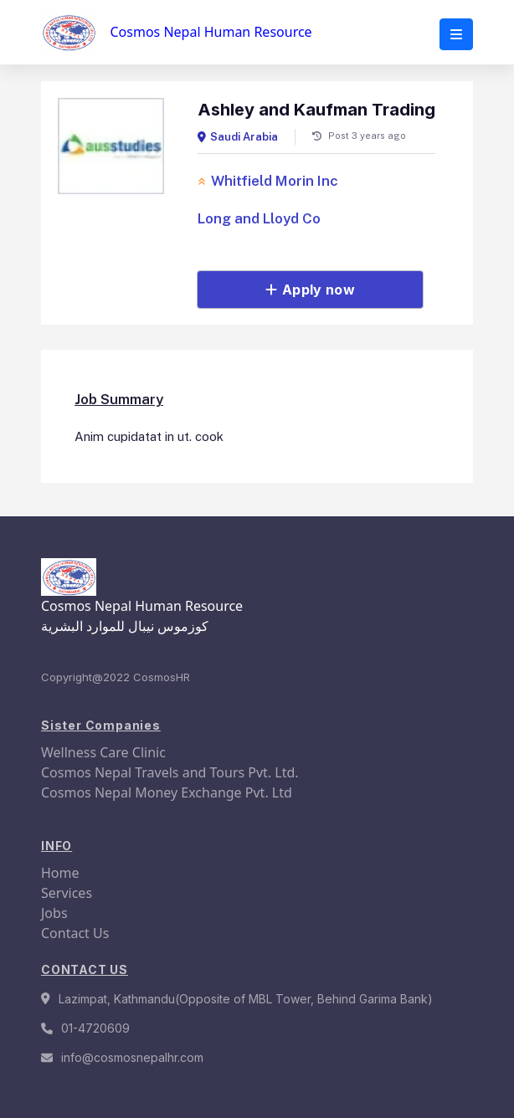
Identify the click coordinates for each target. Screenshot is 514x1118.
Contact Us (75, 933)
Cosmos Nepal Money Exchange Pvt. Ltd (166, 792)
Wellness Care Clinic (103, 752)
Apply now (310, 289)
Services (66, 893)
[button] (456, 34)
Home (60, 873)
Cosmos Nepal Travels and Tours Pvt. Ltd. (170, 772)
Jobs (54, 913)
